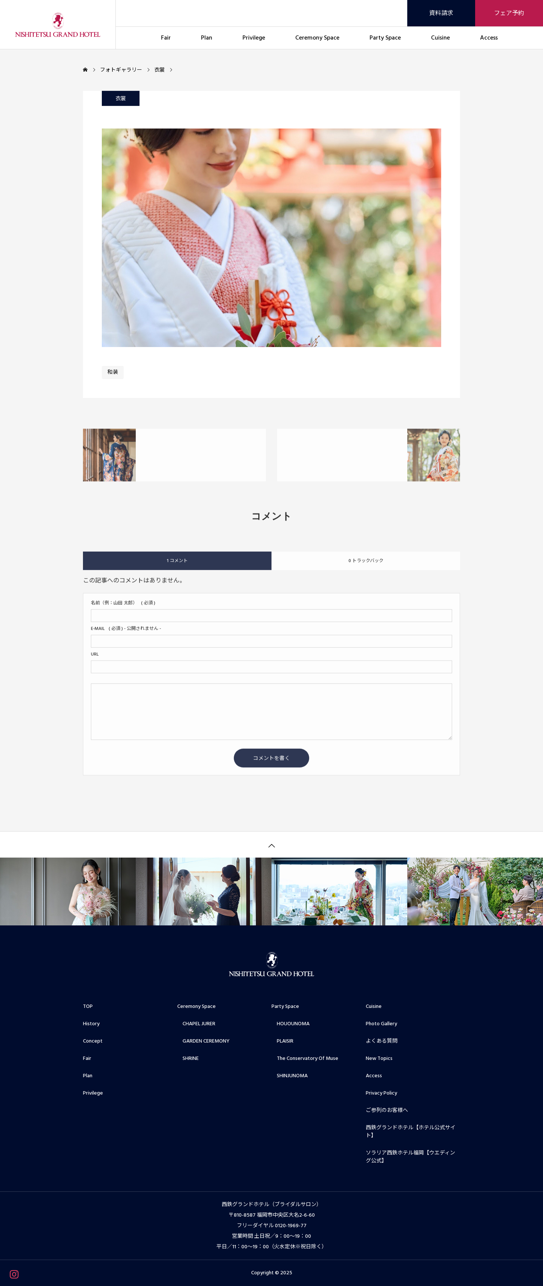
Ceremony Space (317, 38)
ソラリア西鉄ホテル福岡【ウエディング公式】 (410, 1157)
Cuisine (440, 38)
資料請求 (441, 13)
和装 (112, 373)
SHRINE (188, 1058)
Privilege (253, 38)
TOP (88, 1006)
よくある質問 (381, 1041)
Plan (206, 38)
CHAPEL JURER (196, 1024)
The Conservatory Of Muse (305, 1058)
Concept (93, 1041)
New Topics (379, 1058)
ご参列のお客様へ (387, 1110)
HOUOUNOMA (291, 1024)
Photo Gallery (381, 1024)
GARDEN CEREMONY (203, 1041)
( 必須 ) (123, 608)
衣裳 (120, 99)
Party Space (385, 38)
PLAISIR (282, 1041)
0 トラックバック (365, 566)
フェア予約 (509, 13)
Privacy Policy (381, 1093)
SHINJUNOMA (290, 1076)
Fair (166, 38)
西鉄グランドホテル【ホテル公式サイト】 (411, 1131)
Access (489, 38)
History (91, 1024)
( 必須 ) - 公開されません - (126, 634)
